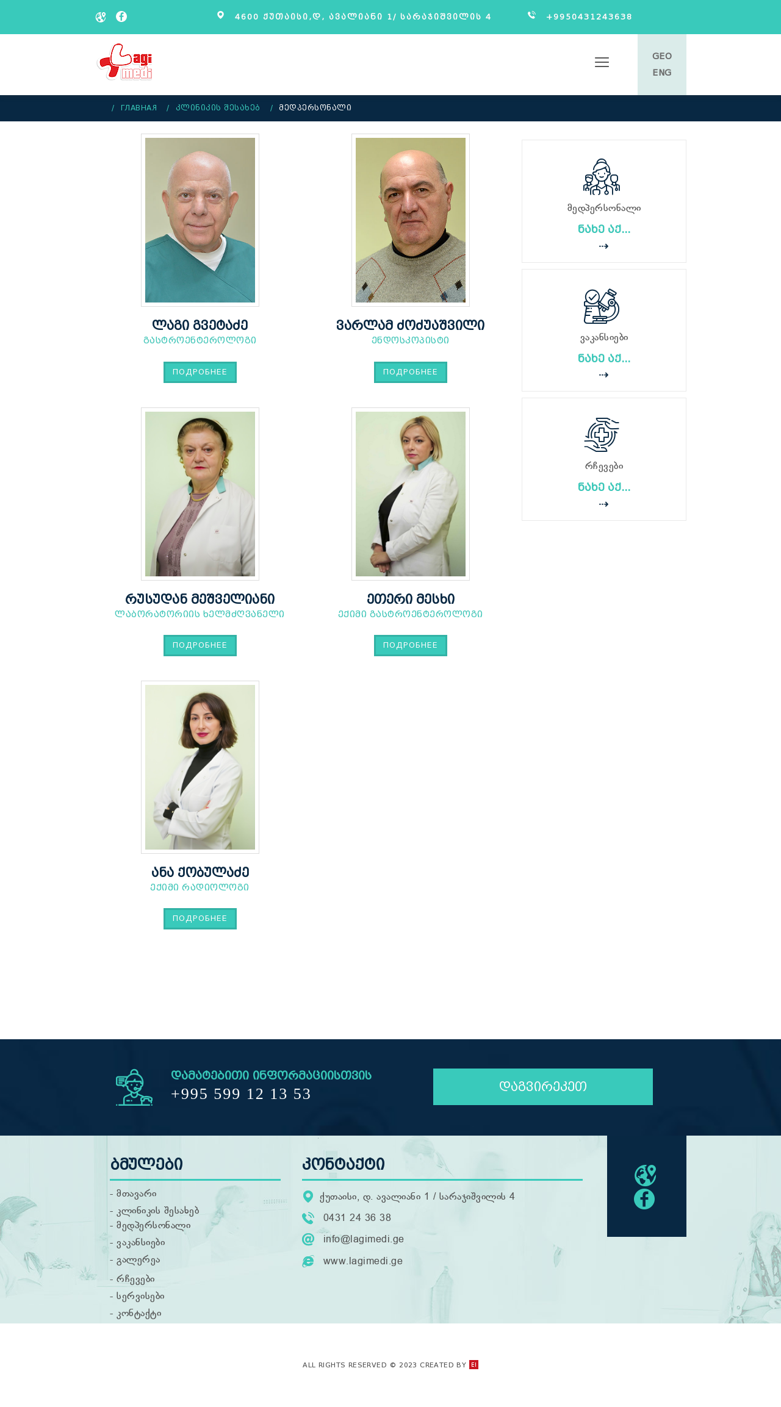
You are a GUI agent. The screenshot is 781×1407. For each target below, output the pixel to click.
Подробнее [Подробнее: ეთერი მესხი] (410, 645)
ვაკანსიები (141, 1248)
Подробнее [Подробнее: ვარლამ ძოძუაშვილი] (410, 372)
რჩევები (136, 1284)
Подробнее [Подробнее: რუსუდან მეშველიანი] (200, 645)
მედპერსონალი (153, 1231)
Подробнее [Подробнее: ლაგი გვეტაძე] (200, 372)
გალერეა (138, 1265)
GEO (662, 56)
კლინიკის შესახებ (158, 1216)
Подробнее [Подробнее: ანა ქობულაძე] (200, 918)
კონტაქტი (139, 1318)
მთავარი (137, 1199)
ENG (662, 73)
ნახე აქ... (604, 229)
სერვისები (141, 1301)
